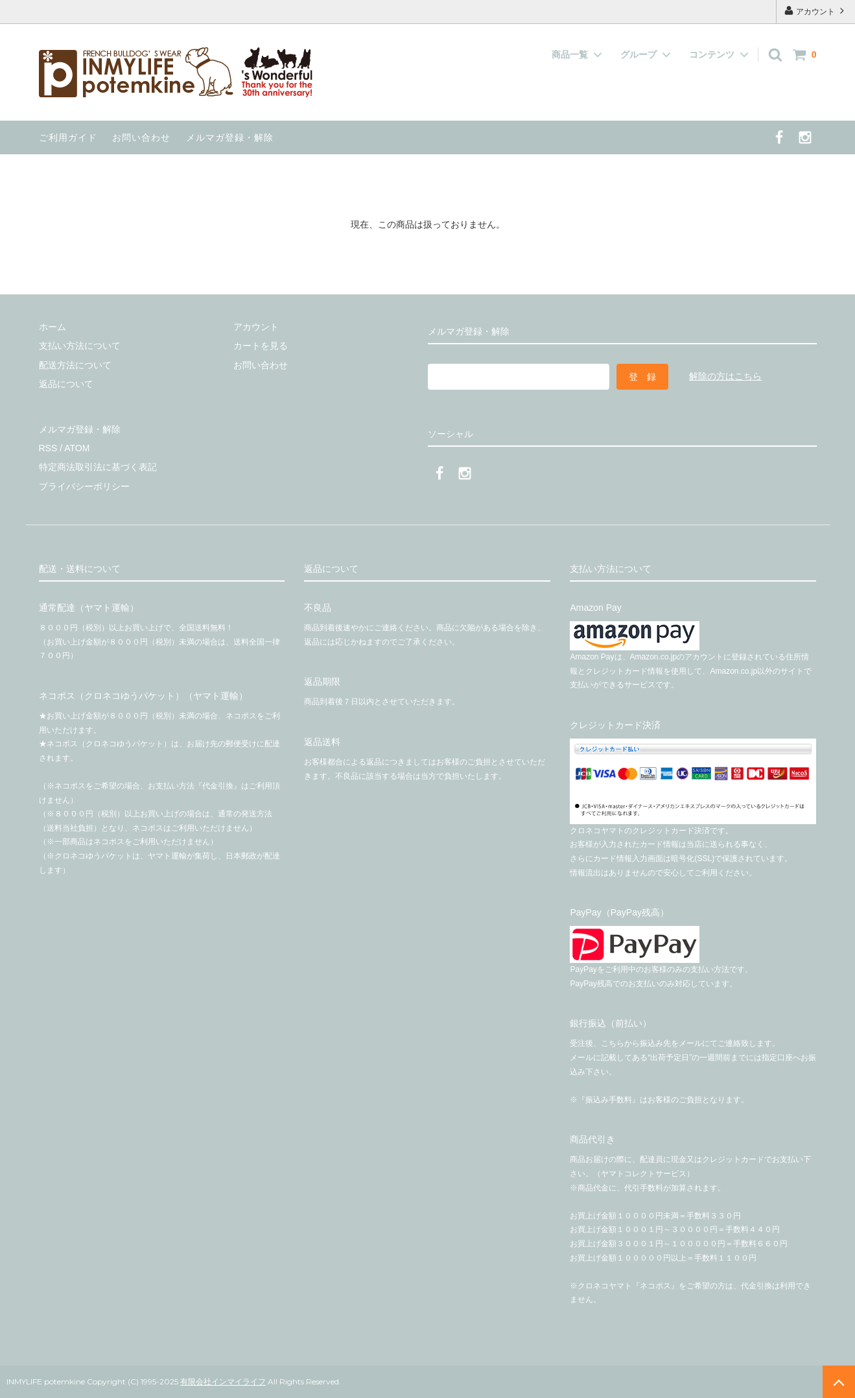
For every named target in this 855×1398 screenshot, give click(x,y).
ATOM (76, 448)
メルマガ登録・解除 (230, 137)
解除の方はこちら (725, 376)
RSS (48, 448)
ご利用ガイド (68, 137)
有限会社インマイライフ (223, 1381)
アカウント (816, 10)
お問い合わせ (141, 137)
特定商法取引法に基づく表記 (98, 467)
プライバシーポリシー (84, 486)
